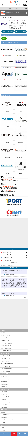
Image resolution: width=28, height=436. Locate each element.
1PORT (3, 427)
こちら (6, 265)
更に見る (25, 297)
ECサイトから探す (5, 376)
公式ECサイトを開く (7, 31)
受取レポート (4, 386)
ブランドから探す (5, 378)
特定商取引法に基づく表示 (7, 419)
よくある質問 (4, 404)
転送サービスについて (6, 348)
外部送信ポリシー (5, 417)
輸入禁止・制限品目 (5, 361)
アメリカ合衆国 (22, 20)
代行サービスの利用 (5, 366)
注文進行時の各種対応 (6, 350)
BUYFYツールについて (6, 335)
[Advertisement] (14, 233)
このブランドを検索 (20, 31)
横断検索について (5, 340)
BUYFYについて (4, 332)
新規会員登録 (4, 391)
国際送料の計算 (4, 384)
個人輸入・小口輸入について (7, 355)
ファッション (13, 20)
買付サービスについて (6, 345)
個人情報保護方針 (5, 414)
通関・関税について (5, 358)
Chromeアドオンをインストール (14, 12)
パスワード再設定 (5, 396)
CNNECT (3, 430)
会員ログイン (4, 394)
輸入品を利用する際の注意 (7, 363)
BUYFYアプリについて (6, 337)
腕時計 (4, 38)
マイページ (3, 399)
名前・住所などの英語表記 (7, 368)
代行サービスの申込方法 (6, 343)
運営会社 (3, 422)
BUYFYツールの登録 (5, 402)
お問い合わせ (4, 407)
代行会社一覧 (4, 381)
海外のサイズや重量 (5, 371)
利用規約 (3, 412)
